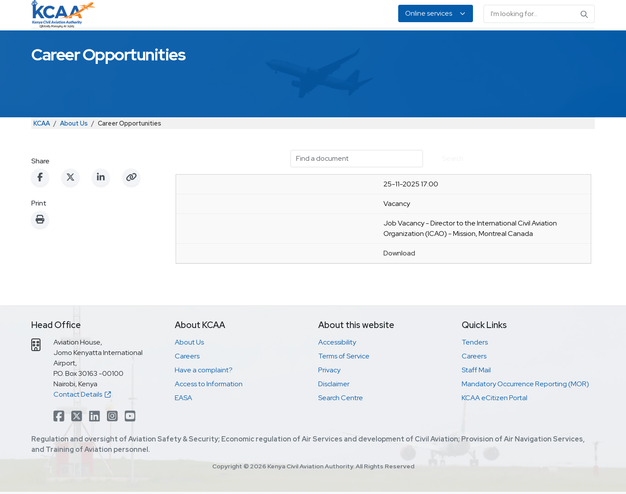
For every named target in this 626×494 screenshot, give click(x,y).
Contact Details (82, 425)
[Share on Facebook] (40, 208)
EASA (475, 43)
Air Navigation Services (320, 43)
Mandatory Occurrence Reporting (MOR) (525, 415)
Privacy (329, 401)
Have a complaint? (204, 401)
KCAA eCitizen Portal (494, 429)
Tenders (475, 373)
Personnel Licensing (238, 43)
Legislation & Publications (412, 43)
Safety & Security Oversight (147, 43)
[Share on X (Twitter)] (70, 208)
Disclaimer (334, 415)
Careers (187, 387)
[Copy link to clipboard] (131, 208)
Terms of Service (344, 387)
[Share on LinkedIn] (101, 208)
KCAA (41, 154)
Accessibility (337, 373)
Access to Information (209, 415)
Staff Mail (476, 401)
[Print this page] (40, 250)
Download (399, 284)
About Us (510, 43)
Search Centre (340, 429)
